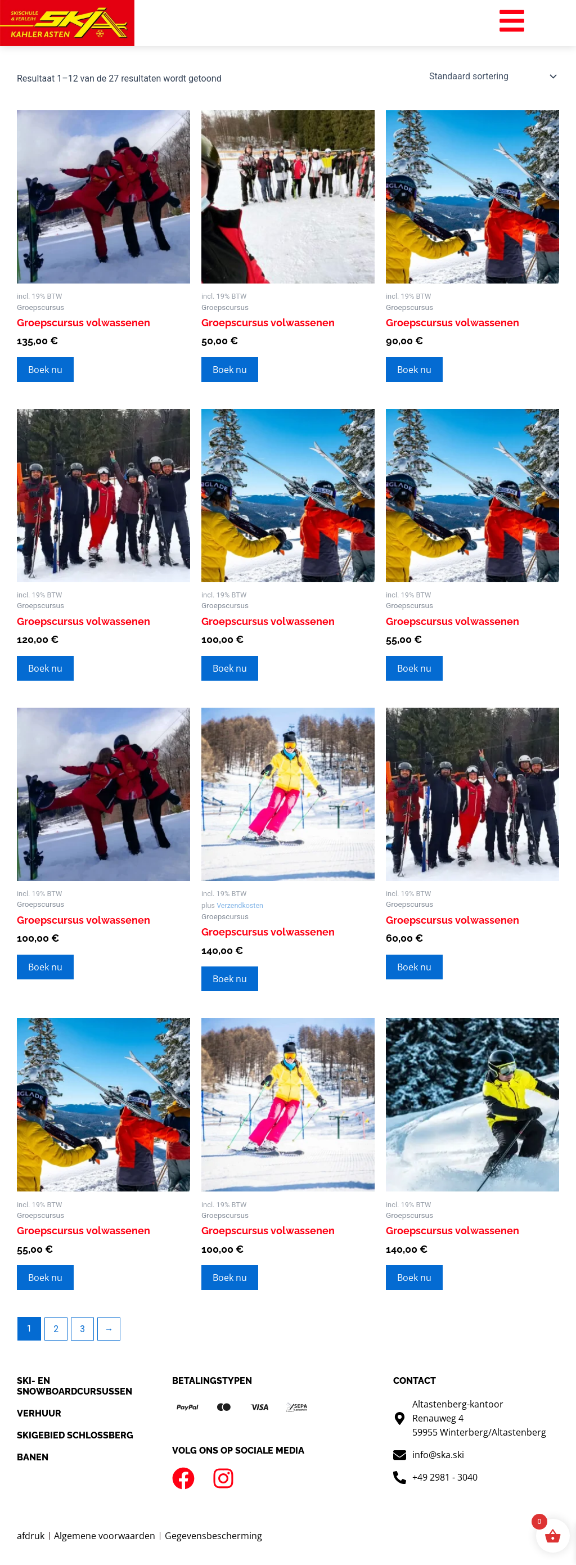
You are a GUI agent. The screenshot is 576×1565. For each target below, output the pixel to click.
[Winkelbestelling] (492, 76)
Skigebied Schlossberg (75, 1436)
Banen (32, 1457)
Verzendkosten (240, 906)
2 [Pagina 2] (55, 1329)
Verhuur (39, 1413)
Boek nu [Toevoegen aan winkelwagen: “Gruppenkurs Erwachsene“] (45, 369)
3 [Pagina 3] (83, 1329)
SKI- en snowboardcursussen (74, 1386)
